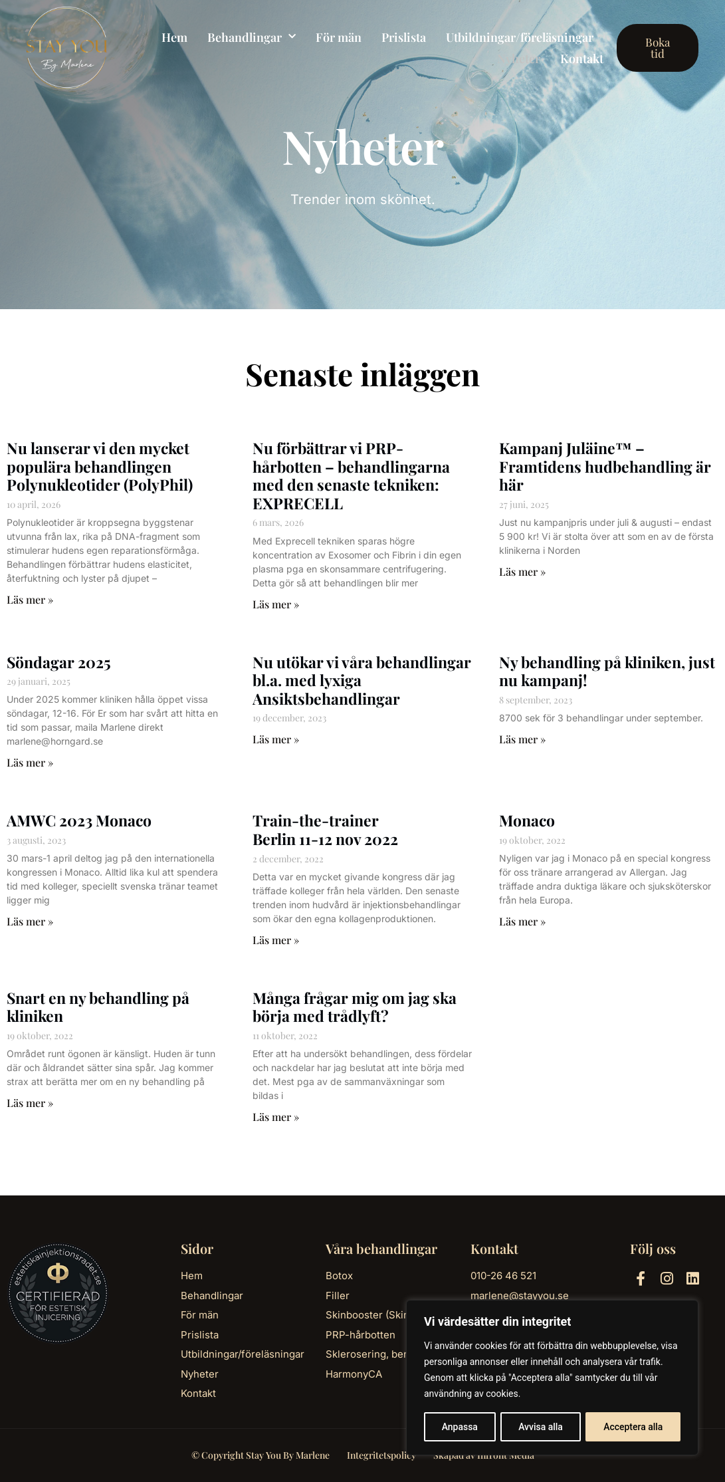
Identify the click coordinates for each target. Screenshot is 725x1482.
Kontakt (581, 58)
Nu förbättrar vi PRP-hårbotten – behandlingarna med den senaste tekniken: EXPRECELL (351, 475)
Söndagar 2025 (59, 662)
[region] (552, 1377)
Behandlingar (251, 37)
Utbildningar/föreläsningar (519, 37)
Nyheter (518, 58)
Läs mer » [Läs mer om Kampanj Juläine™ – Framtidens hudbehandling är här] (522, 571)
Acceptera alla (633, 1426)
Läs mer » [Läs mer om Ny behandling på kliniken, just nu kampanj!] (522, 739)
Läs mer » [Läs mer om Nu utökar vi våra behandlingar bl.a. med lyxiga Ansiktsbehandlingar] (276, 739)
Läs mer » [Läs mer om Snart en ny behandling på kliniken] (30, 1103)
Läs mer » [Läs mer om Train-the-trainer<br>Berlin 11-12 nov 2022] (276, 940)
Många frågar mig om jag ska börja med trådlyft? (355, 1007)
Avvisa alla (540, 1426)
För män (339, 37)
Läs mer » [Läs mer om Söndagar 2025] (30, 762)
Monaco (527, 820)
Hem (174, 37)
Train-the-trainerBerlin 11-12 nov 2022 (325, 829)
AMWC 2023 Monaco (79, 820)
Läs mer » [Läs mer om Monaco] (522, 921)
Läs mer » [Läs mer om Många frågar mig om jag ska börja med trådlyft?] (276, 1117)
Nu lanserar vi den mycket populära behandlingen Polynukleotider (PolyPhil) (100, 466)
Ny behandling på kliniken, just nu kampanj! (607, 671)
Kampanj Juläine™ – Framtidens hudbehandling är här (605, 466)
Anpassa (460, 1426)
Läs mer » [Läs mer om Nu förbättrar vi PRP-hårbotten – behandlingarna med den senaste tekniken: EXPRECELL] (276, 604)
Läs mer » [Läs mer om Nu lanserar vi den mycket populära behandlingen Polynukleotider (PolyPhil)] (30, 599)
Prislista (403, 37)
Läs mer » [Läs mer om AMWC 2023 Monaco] (30, 921)
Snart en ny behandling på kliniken (98, 1007)
